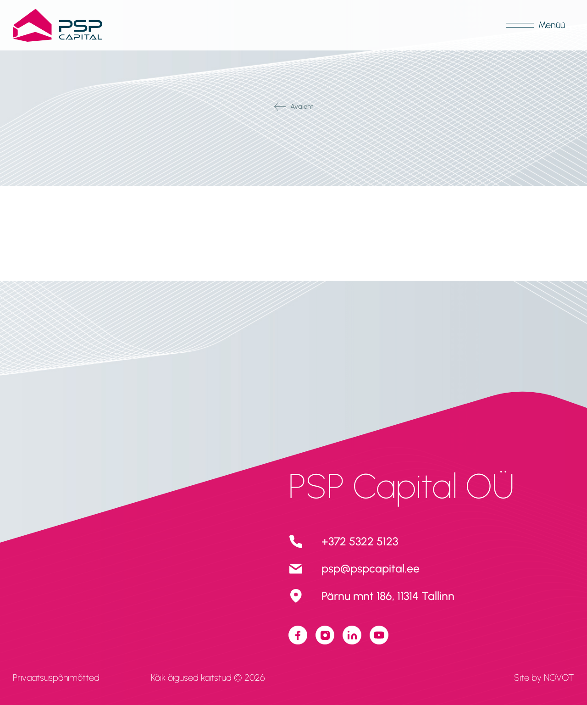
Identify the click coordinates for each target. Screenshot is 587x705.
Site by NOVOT (544, 677)
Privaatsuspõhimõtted (56, 677)
